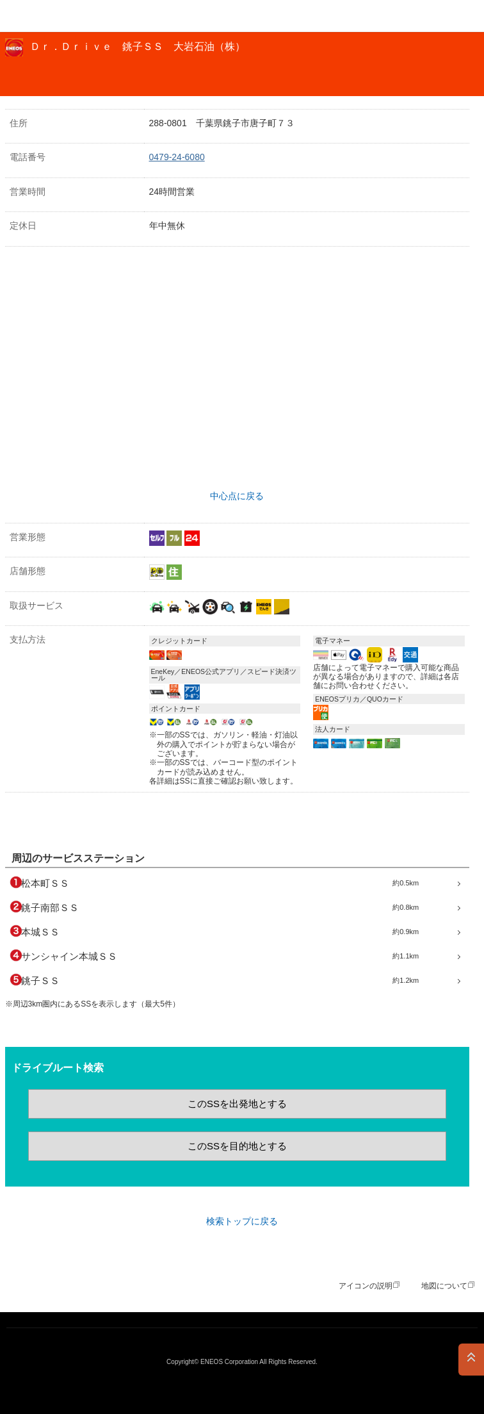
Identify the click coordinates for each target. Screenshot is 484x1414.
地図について (444, 1285)
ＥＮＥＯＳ (42, 16)
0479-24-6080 (177, 157)
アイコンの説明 (365, 1285)
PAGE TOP (471, 1360)
